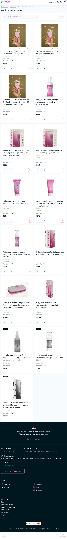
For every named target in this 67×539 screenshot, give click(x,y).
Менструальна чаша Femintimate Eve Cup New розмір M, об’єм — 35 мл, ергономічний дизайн (49, 51)
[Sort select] (21, 17)
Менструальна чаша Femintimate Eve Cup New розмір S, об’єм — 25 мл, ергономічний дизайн (16, 102)
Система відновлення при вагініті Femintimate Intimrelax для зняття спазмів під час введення (16, 305)
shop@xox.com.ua (8, 465)
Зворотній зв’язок (7, 504)
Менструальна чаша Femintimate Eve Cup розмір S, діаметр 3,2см (49, 151)
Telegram (38, 484)
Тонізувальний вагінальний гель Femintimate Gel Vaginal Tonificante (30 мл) (49, 357)
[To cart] (29, 68)
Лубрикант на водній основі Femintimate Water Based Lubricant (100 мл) (16, 254)
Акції (2, 515)
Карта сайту (5, 510)
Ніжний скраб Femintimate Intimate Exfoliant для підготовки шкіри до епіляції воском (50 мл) (49, 203)
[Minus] (4, 68)
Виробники (5, 512)
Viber (36, 487)
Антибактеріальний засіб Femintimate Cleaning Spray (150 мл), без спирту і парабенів (17, 357)
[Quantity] (8, 68)
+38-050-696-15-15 (8, 451)
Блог (2, 502)
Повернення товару (8, 507)
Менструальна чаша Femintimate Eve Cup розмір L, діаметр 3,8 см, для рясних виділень (16, 152)
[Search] (61, 2)
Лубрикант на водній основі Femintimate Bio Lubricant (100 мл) (16, 202)
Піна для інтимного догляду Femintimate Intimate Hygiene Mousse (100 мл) (47, 102)
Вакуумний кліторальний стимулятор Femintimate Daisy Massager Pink (47, 305)
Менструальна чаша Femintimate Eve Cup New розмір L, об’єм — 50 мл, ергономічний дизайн (16, 51)
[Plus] (11, 68)
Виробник (13, 7)
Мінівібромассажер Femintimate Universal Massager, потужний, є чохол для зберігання (15, 405)
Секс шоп (4, 7)
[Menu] (2, 2)
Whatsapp (38, 490)
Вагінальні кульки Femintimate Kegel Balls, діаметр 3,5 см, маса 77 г (50, 253)
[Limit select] (61, 17)
